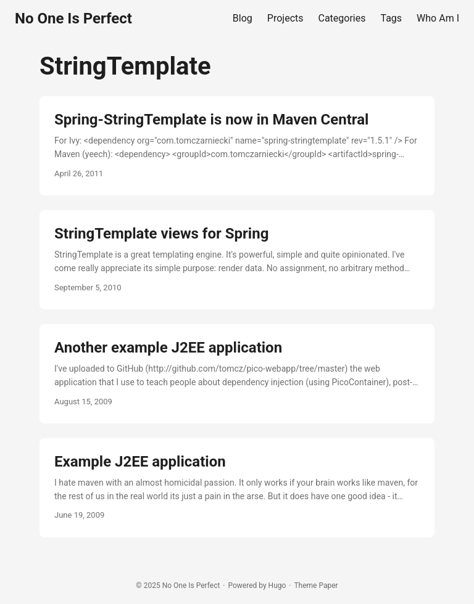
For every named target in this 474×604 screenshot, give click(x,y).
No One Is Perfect (73, 18)
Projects (285, 18)
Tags (391, 18)
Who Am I (438, 18)
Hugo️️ (277, 585)
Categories (342, 18)
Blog (242, 18)
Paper (328, 585)
